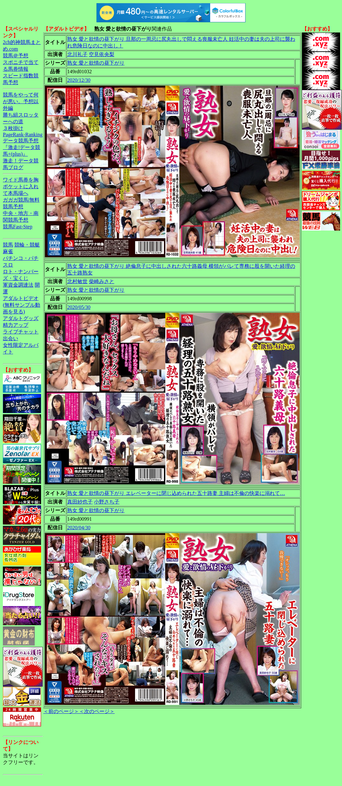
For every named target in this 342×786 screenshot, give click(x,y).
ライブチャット (21, 331)
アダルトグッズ (21, 318)
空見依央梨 (101, 54)
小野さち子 (106, 501)
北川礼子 (77, 54)
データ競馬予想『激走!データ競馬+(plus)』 (21, 147)
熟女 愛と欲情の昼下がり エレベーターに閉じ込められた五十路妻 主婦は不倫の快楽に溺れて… (176, 493)
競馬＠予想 (15, 55)
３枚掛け (13, 128)
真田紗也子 (80, 501)
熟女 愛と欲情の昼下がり (96, 63)
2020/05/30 (78, 307)
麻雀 (8, 251)
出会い (10, 338)
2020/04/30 (78, 527)
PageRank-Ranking (22, 134)
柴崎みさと (101, 281)
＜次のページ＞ (97, 711)
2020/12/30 (78, 80)
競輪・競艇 (27, 244)
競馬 (8, 244)
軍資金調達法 (18, 285)
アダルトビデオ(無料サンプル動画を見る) (21, 305)
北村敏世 (77, 281)
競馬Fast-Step (17, 226)
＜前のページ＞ (61, 711)
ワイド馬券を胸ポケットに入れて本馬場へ (21, 186)
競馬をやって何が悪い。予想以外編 (21, 101)
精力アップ (15, 325)
